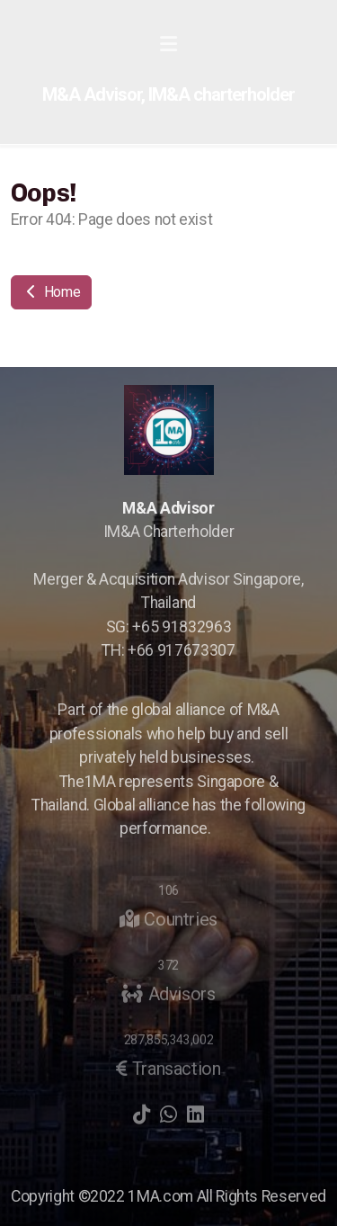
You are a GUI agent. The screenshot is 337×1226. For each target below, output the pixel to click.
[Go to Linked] (195, 1114)
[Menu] (169, 44)
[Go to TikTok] (142, 1114)
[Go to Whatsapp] (168, 1114)
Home (51, 291)
